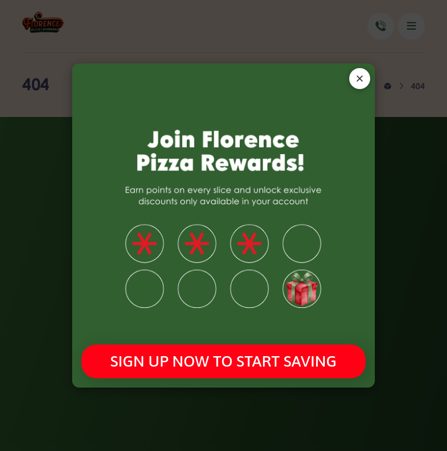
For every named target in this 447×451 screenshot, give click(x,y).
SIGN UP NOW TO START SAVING (224, 361)
